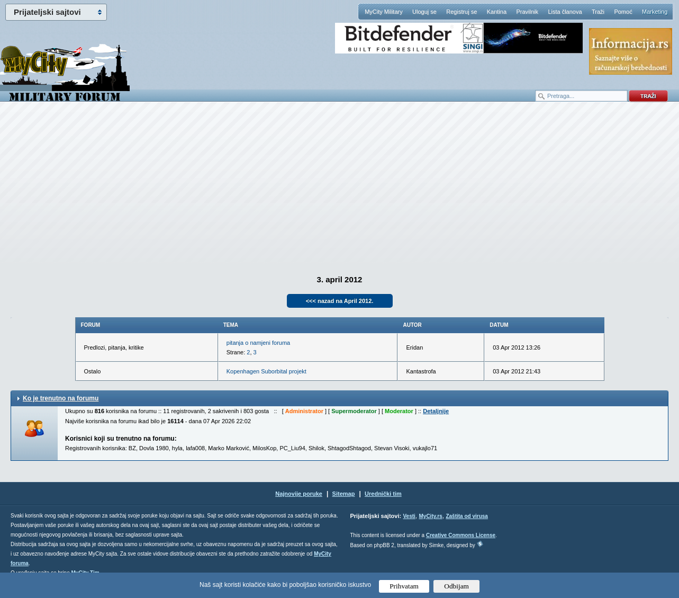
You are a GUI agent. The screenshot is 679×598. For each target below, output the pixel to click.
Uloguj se (424, 11)
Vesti (409, 516)
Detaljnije (436, 411)
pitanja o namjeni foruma (258, 343)
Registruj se (461, 11)
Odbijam (456, 586)
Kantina (496, 11)
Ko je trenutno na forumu (60, 398)
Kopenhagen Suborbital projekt (266, 371)
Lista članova (565, 11)
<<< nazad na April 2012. (340, 301)
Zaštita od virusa (466, 516)
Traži (598, 11)
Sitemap (343, 493)
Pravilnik (527, 11)
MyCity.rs (430, 516)
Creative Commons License (460, 535)
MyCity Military (384, 11)
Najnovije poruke (298, 493)
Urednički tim (383, 493)
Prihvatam (404, 586)
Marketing (654, 11)
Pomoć (623, 11)
